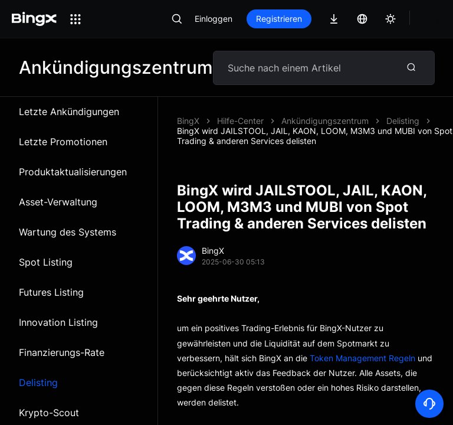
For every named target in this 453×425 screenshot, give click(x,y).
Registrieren (279, 19)
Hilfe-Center (240, 121)
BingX (188, 121)
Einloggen (213, 19)
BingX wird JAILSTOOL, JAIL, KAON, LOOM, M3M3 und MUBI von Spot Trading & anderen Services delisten (314, 136)
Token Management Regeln (362, 358)
